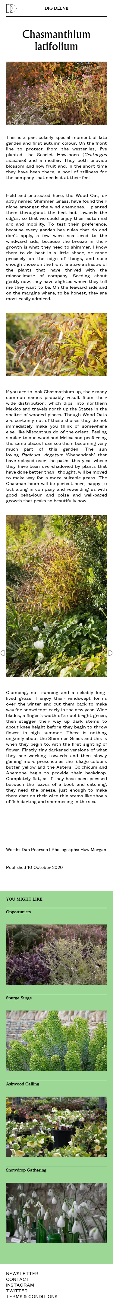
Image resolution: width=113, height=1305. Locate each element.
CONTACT (17, 1279)
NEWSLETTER (22, 1273)
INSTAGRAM (20, 1284)
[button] (3, 652)
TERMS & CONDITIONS (32, 1296)
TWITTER (17, 1290)
